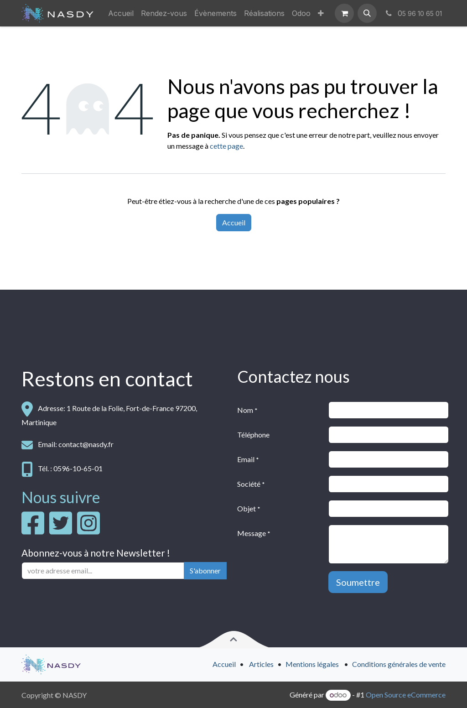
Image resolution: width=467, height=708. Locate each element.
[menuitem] (120, 13)
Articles (261, 664)
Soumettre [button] (358, 582)
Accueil (233, 222)
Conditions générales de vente (399, 664)
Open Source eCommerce (406, 694)
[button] (367, 13)
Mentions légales (312, 664)
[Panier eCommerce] (344, 13)
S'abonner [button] (205, 570)
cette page (226, 145)
